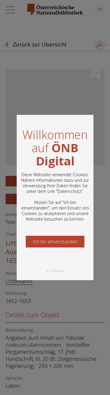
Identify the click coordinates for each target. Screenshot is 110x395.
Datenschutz (69, 191)
